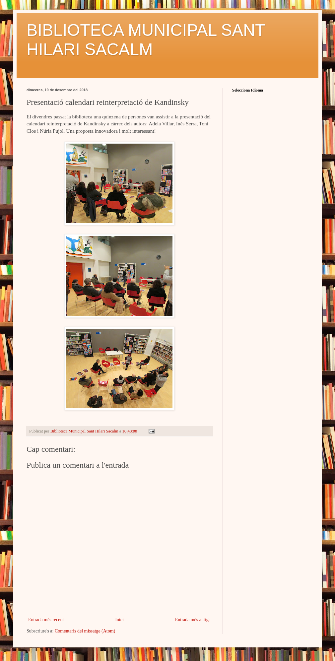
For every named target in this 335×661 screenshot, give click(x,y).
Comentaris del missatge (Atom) (85, 630)
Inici (119, 619)
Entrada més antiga (193, 619)
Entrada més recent (46, 619)
